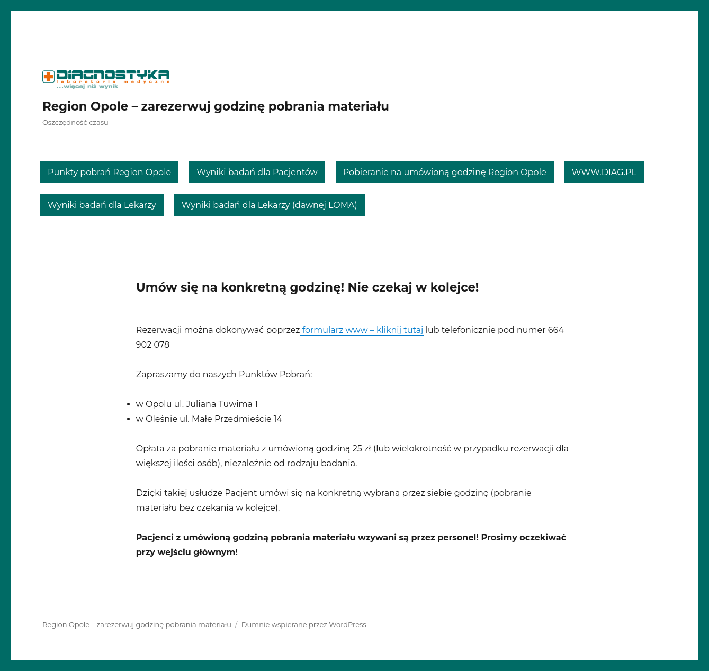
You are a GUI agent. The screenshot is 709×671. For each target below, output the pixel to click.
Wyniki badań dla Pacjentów (257, 172)
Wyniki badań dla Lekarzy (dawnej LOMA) (269, 205)
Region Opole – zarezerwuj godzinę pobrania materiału (215, 106)
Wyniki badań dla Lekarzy (102, 205)
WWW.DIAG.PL (604, 172)
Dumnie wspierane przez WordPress (303, 624)
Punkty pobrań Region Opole (109, 172)
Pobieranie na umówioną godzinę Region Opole (444, 172)
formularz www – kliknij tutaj (361, 330)
